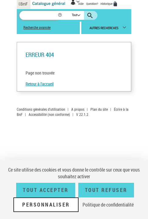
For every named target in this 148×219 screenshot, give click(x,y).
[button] (60, 15)
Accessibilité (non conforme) (49, 114)
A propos (77, 109)
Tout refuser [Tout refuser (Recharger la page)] (106, 190)
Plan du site (99, 109)
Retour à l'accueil (40, 84)
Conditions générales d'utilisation (41, 109)
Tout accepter (46, 190)
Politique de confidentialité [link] (108, 204)
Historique (106, 4)
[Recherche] (38, 15)
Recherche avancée (37, 27)
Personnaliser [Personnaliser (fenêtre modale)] (46, 204)
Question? (92, 4)
